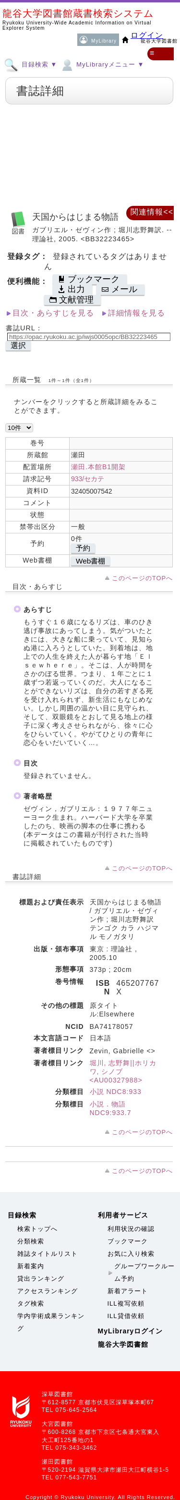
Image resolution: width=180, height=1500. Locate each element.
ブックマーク (128, 1241)
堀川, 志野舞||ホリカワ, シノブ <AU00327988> (123, 1071)
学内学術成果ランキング (50, 1322)
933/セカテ (87, 479)
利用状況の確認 (131, 1228)
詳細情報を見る (136, 313)
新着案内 (30, 1266)
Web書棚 (90, 561)
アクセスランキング (47, 1291)
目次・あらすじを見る (53, 313)
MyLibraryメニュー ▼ (102, 64)
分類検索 (30, 1241)
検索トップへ (37, 1228)
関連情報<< (152, 212)
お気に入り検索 (131, 1253)
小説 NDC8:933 (116, 1091)
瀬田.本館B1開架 (98, 467)
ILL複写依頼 (126, 1303)
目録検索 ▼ (30, 64)
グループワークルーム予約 (144, 1272)
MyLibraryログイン (130, 1331)
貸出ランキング (40, 1278)
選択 (18, 345)
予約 (83, 548)
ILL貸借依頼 (126, 1316)
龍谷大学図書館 (123, 1344)
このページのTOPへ (142, 578)
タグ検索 (30, 1303)
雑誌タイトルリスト (47, 1253)
